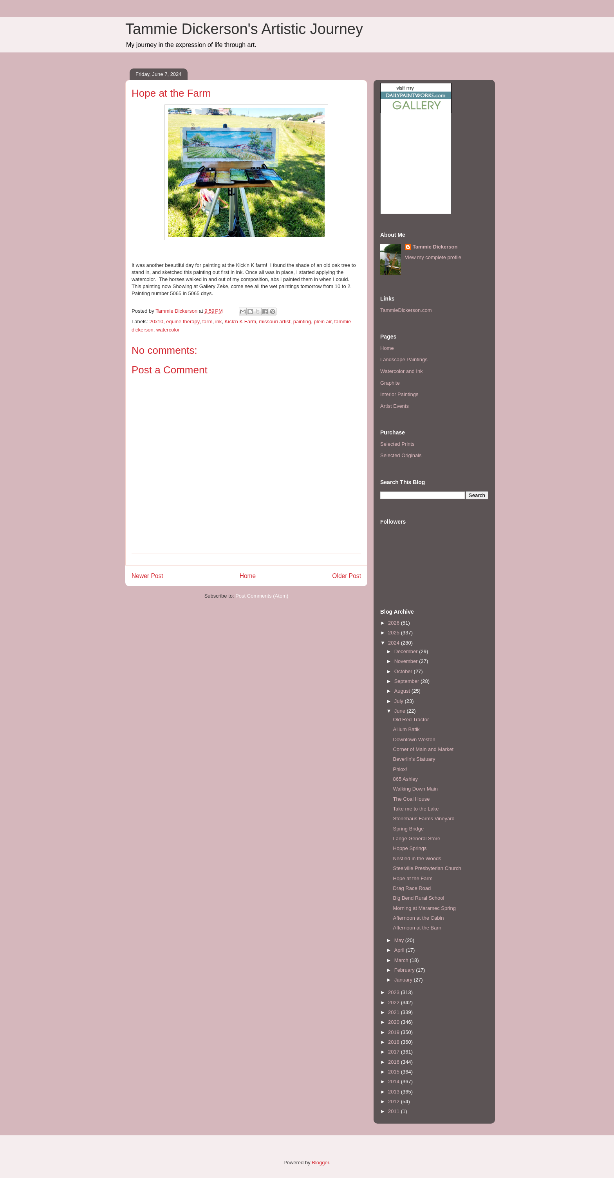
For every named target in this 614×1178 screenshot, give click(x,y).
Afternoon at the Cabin (418, 918)
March (402, 960)
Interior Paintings (399, 394)
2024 (394, 643)
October (404, 671)
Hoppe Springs (409, 848)
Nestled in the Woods (417, 858)
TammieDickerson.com (406, 310)
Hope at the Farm (412, 878)
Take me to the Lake (416, 809)
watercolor (168, 330)
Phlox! (400, 769)
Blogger (320, 1162)
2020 (394, 1022)
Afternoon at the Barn (417, 928)
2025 (394, 633)
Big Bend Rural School (418, 898)
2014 (394, 1081)
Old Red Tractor (411, 719)
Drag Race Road (412, 888)
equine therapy (182, 321)
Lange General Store (416, 838)
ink (218, 321)
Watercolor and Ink (401, 371)
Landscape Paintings (404, 359)
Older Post (346, 576)
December (406, 651)
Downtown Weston (414, 739)
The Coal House (411, 799)
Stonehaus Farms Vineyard (423, 818)
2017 (394, 1052)
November (406, 661)
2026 (394, 623)
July (399, 701)
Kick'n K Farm (240, 321)
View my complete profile (433, 257)
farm (207, 321)
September (407, 681)
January (404, 980)
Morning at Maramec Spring (424, 908)
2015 (394, 1072)
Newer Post (147, 576)
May (399, 940)
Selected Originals (401, 455)
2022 (394, 1002)
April (400, 950)
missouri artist (274, 321)
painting (302, 321)
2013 (394, 1092)
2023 (394, 992)
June (400, 711)
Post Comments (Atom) (261, 596)
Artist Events (394, 406)
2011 (394, 1111)
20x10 (156, 321)
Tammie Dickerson (435, 247)
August (403, 691)
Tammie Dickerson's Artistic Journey (244, 29)
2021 (394, 1012)
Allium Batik (406, 729)
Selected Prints (397, 444)
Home (248, 576)
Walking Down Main (415, 789)
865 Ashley (405, 779)
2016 (394, 1062)
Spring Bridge (408, 829)
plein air (323, 321)
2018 (394, 1042)
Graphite (390, 383)
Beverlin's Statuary (414, 759)
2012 (394, 1101)
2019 (394, 1032)
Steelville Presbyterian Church (427, 868)
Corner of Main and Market (423, 749)
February (405, 970)
